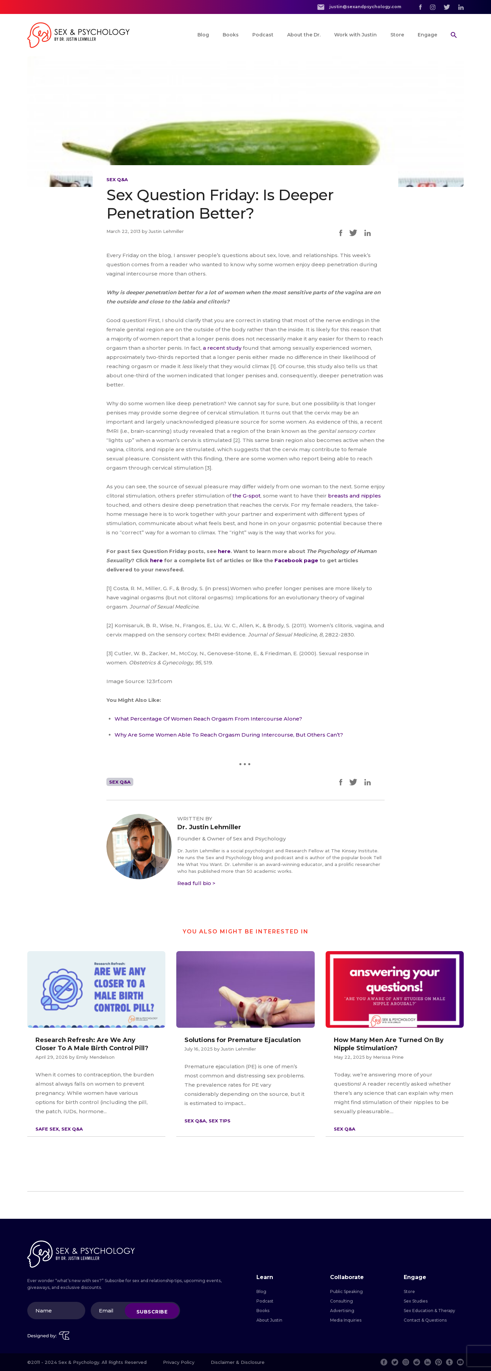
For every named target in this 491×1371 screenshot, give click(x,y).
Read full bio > (196, 883)
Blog (203, 35)
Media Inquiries (345, 1320)
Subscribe (152, 1311)
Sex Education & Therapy (429, 1310)
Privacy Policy (178, 1362)
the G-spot (247, 495)
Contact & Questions (425, 1320)
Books (231, 35)
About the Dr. (304, 35)
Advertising (342, 1310)
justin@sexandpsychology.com (359, 7)
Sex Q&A (117, 179)
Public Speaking (346, 1291)
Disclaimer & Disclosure (238, 1362)
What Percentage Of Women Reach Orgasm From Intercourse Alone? (208, 718)
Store (397, 35)
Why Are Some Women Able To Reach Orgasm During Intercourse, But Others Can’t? (229, 734)
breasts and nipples (354, 495)
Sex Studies (416, 1301)
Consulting (341, 1301)
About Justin (269, 1320)
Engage (427, 35)
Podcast (262, 35)
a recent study (222, 348)
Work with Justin (355, 35)
